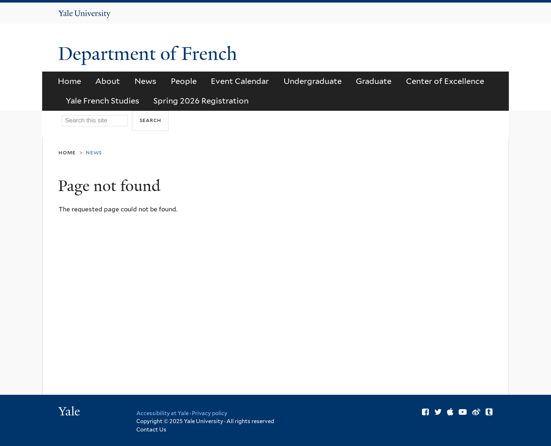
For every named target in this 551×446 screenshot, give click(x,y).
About (107, 81)
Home (69, 81)
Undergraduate (312, 81)
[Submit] (150, 121)
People (184, 81)
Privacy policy (209, 413)
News (145, 81)
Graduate (373, 81)
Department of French (150, 54)
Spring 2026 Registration (201, 100)
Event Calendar (240, 81)
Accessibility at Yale (162, 413)
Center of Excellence (445, 81)
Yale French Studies (102, 100)
